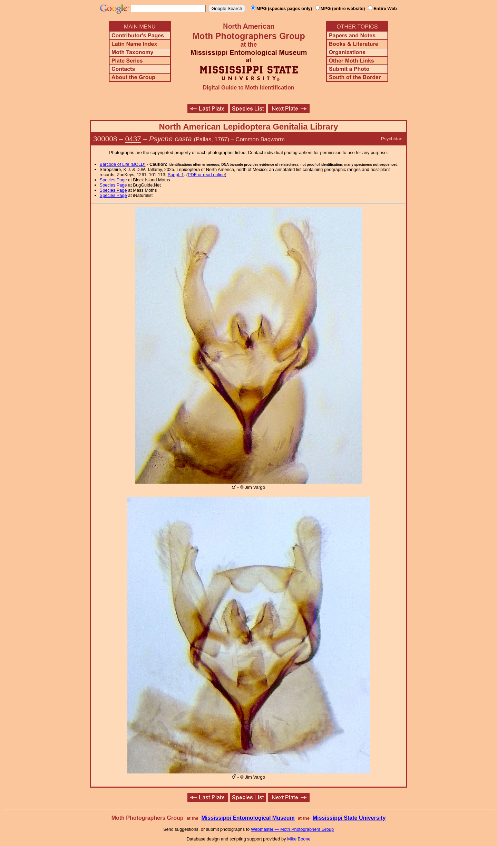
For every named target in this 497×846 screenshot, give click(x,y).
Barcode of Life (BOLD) (123, 164)
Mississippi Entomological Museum (247, 818)
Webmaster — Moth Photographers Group (292, 829)
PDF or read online (206, 174)
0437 (133, 139)
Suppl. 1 (176, 174)
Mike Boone (299, 839)
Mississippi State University (349, 818)
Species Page (113, 179)
